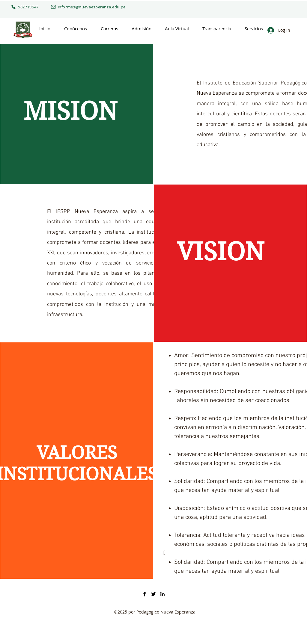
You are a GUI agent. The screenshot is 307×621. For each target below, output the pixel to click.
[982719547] (23, 7)
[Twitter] (153, 594)
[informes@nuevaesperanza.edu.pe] (83, 7)
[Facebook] (145, 594)
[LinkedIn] (162, 594)
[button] (75, 28)
